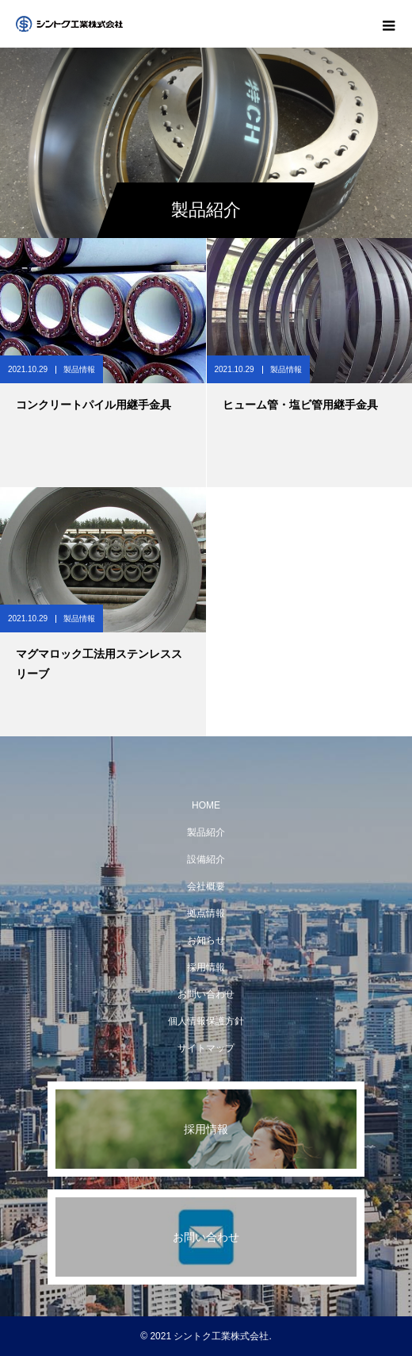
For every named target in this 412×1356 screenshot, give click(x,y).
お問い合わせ (206, 994)
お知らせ (206, 940)
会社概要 (206, 886)
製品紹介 (206, 832)
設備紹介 (206, 859)
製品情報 (79, 369)
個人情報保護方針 (206, 1021)
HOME (206, 805)
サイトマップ (206, 1048)
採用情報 (206, 967)
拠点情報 (206, 913)
